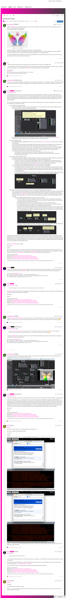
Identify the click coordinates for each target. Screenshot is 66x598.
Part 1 (54, 135)
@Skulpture (10, 289)
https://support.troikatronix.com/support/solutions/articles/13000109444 (27, 257)
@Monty (13, 25)
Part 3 (50, 140)
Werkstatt (20, 7)
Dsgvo (54, 1)
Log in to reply (60, 20)
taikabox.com (9, 69)
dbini (8, 61)
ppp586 (8, 424)
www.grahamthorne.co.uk (17, 272)
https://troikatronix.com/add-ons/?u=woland (29, 256)
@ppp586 (16, 550)
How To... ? (7, 19)
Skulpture (9, 266)
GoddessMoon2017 (10, 23)
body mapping (34, 251)
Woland (8, 89)
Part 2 (57, 135)
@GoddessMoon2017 (18, 89)
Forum (10, 7)
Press (50, 1)
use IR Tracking (20, 251)
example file (13, 242)
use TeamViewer (23, 192)
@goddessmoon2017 (11, 91)
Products (4, 7)
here (28, 66)
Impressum (59, 1)
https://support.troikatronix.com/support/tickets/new (22, 254)
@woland (9, 425)
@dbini (8, 80)
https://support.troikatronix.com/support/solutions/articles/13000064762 (24, 255)
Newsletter (28, 7)
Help (14, 7)
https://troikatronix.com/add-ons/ (15, 256)
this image (37, 163)
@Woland (24, 269)
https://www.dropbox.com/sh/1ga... (25, 562)
